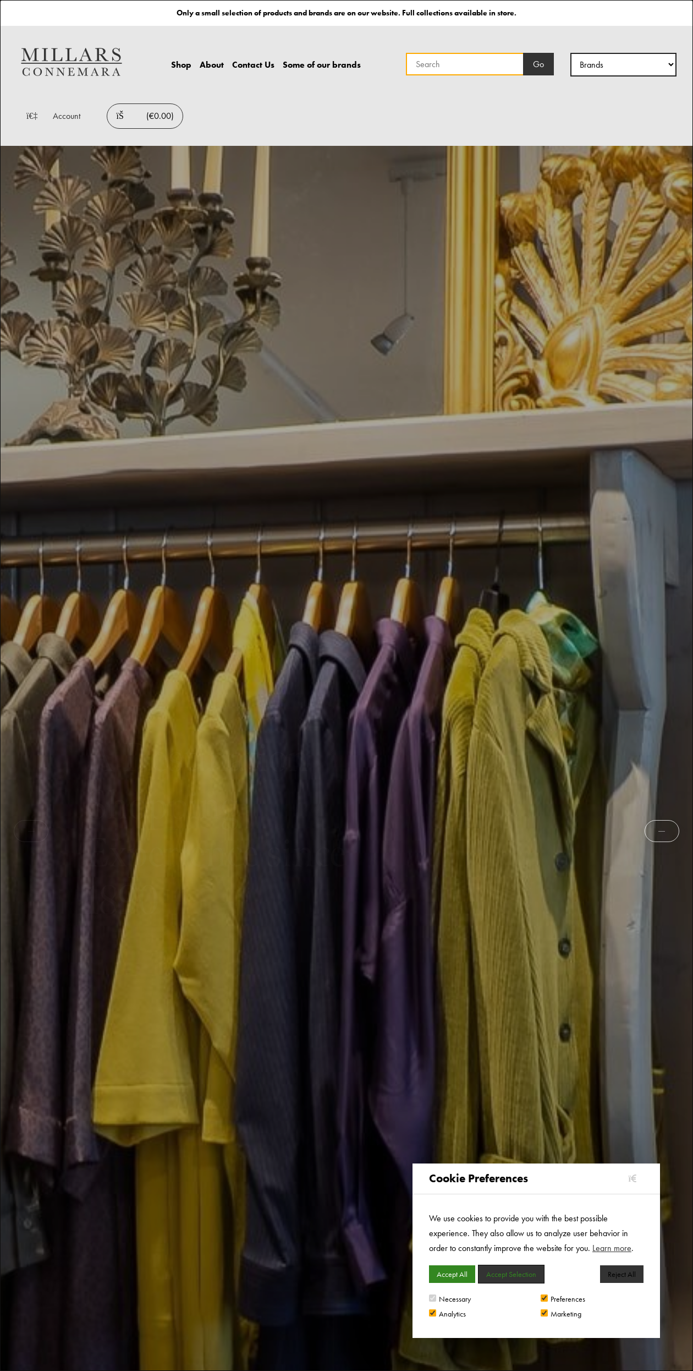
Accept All (452, 1274)
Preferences (563, 1299)
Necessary (450, 1299)
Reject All (622, 1274)
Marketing (561, 1314)
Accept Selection (511, 1274)
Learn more (611, 1248)
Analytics (447, 1314)
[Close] (636, 1178)
